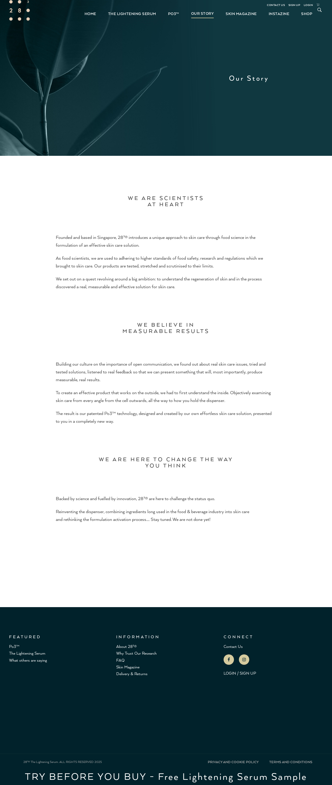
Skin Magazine (128, 666)
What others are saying (28, 660)
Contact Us (233, 646)
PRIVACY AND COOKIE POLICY (233, 762)
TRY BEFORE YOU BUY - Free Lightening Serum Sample (166, 775)
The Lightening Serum (27, 653)
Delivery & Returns (132, 673)
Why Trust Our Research (136, 653)
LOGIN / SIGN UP (240, 673)
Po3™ (14, 646)
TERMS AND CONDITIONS (290, 762)
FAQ (120, 660)
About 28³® (126, 646)
